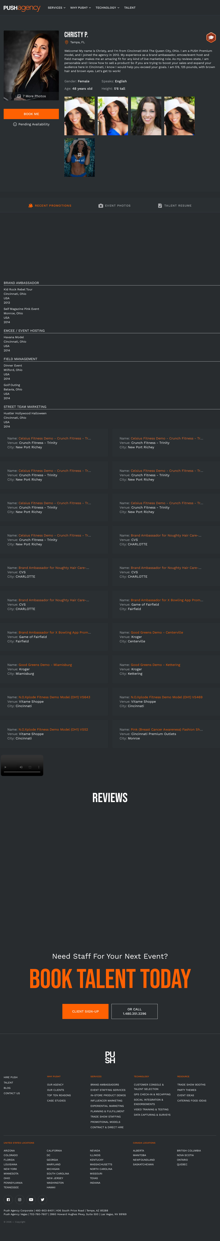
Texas (94, 1178)
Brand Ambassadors (105, 1084)
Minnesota (11, 1173)
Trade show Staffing (106, 1116)
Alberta (138, 1150)
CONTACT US (12, 1093)
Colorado (11, 1155)
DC (48, 1155)
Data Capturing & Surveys (152, 1114)
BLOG (7, 1087)
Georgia (52, 1159)
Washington (55, 1182)
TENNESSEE (11, 1187)
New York (10, 1168)
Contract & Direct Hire (107, 1127)
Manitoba (139, 1155)
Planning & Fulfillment (107, 1111)
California (54, 1150)
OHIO (7, 1178)
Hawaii (51, 1187)
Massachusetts (101, 1164)
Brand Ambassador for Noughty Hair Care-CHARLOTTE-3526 (67, 600)
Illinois (95, 1155)
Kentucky (96, 1159)
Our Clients (55, 1089)
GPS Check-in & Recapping (152, 1094)
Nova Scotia (185, 1155)
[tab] (50, 207)
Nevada (95, 1150)
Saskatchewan (143, 1164)
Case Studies (56, 1100)
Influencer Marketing (106, 1100)
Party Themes (186, 1089)
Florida (9, 1159)
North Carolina (101, 1168)
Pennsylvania (13, 1182)
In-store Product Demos (108, 1095)
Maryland (54, 1164)
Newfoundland (144, 1159)
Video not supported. (22, 765)
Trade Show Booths (191, 1084)
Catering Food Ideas (191, 1100)
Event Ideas (185, 1095)
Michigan (53, 1168)
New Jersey (55, 1178)
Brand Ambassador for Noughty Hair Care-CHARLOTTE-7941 (66, 568)
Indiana (95, 1182)
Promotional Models (105, 1121)
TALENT (130, 7)
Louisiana (10, 1164)
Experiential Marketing (107, 1105)
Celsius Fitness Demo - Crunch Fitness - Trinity (57, 438)
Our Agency (55, 1084)
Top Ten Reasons (59, 1095)
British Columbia (189, 1150)
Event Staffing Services (108, 1089)
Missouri (96, 1173)
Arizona (9, 1150)
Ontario (182, 1159)
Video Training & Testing (151, 1109)
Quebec (182, 1164)
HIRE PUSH (10, 1077)
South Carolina (58, 1173)
